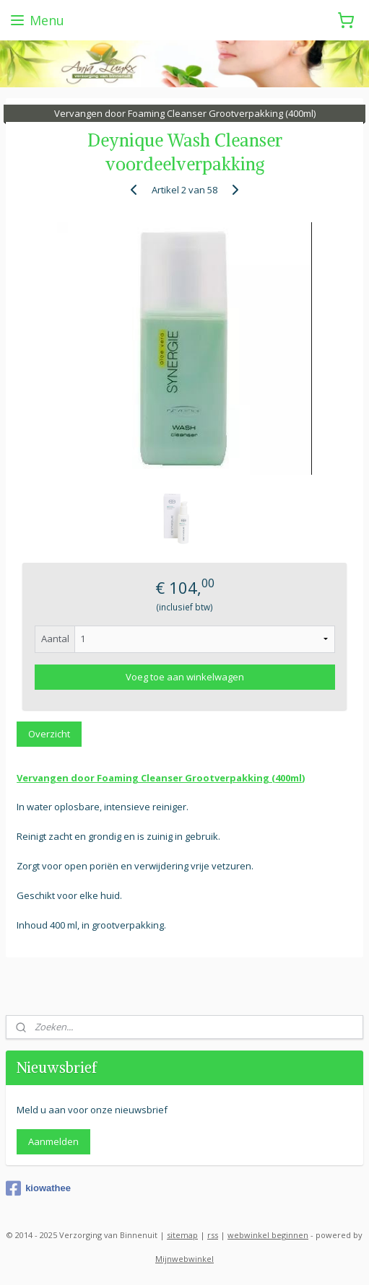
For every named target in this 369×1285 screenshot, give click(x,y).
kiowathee (38, 1188)
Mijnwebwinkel (184, 1258)
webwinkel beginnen (267, 1234)
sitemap (182, 1234)
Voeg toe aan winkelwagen (185, 676)
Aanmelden (53, 1141)
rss (212, 1234)
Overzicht (49, 733)
